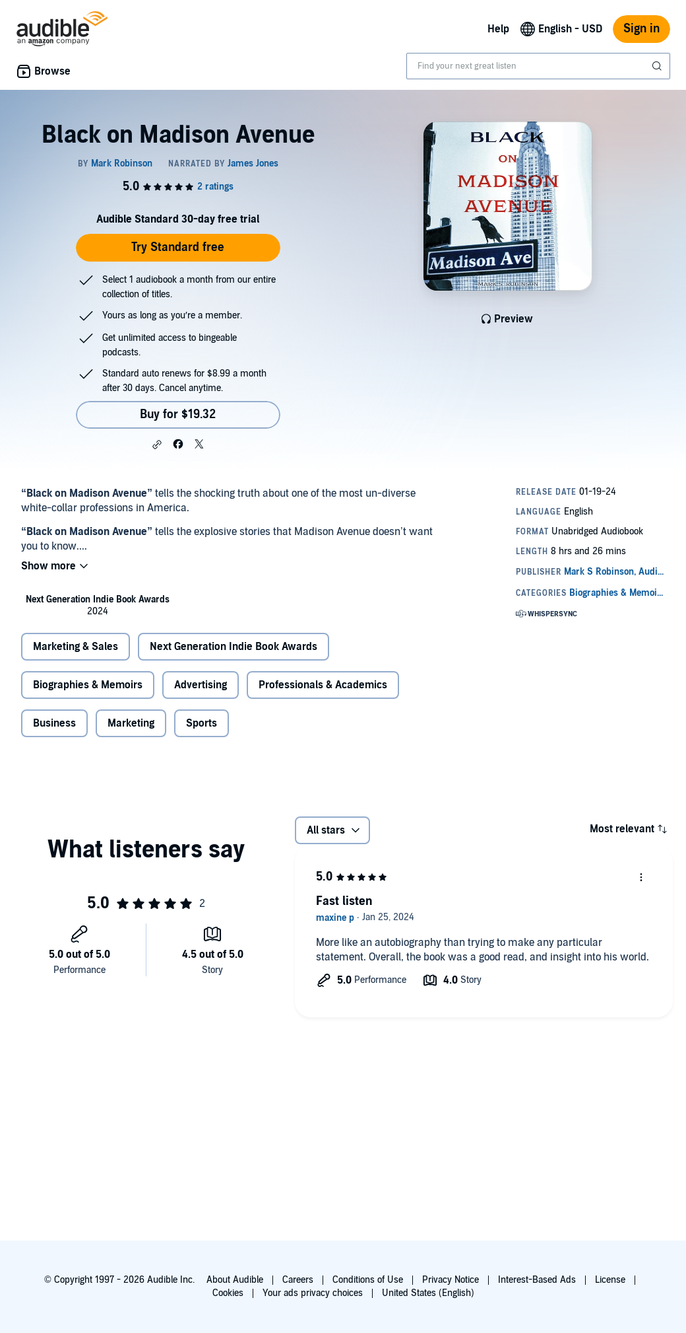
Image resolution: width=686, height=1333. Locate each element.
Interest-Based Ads (537, 1279)
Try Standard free (177, 247)
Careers (297, 1279)
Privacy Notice (450, 1279)
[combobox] (538, 66)
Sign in (641, 29)
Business (54, 723)
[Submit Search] (658, 66)
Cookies (227, 1293)
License (610, 1279)
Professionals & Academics (323, 685)
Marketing (131, 723)
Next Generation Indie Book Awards (233, 646)
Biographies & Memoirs (87, 685)
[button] (157, 444)
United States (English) (428, 1293)
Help (498, 29)
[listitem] (97, 605)
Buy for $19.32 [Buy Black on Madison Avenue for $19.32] (178, 414)
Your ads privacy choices (313, 1293)
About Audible (234, 1279)
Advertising (200, 685)
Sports (201, 723)
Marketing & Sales (75, 646)
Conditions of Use (367, 1279)
